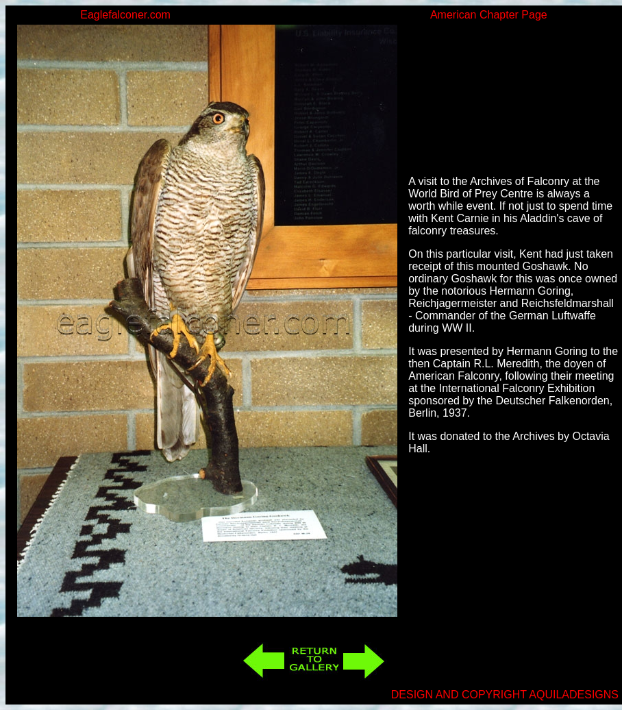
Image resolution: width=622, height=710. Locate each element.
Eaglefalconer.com (125, 15)
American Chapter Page (488, 15)
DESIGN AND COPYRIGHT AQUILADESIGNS (505, 694)
